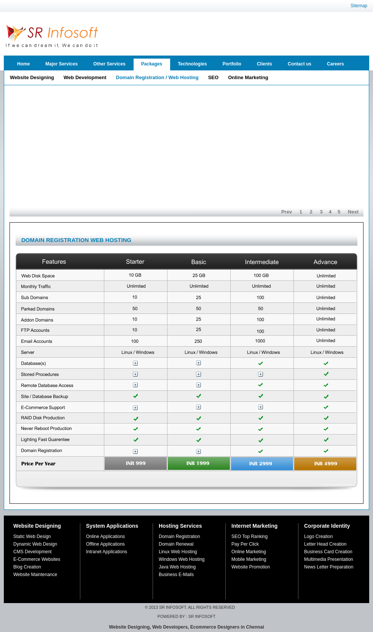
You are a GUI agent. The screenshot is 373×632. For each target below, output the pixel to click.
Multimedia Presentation (328, 559)
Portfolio (232, 64)
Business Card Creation (328, 551)
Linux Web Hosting (178, 551)
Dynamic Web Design (35, 544)
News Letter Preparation (328, 567)
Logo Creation (318, 536)
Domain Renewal (176, 544)
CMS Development (32, 551)
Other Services (109, 64)
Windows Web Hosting (182, 559)
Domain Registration (179, 536)
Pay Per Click (245, 544)
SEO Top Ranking (249, 536)
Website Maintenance (35, 574)
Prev (286, 212)
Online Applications (105, 536)
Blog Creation (27, 567)
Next (353, 212)
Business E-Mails (176, 574)
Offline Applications (105, 544)
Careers (335, 64)
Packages (151, 64)
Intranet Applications (106, 551)
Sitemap (359, 5)
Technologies (192, 64)
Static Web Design (32, 536)
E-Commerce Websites (36, 559)
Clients (264, 64)
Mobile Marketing (248, 559)
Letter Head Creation (325, 544)
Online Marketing (248, 551)
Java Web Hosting (177, 567)
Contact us (299, 64)
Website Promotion (250, 567)
